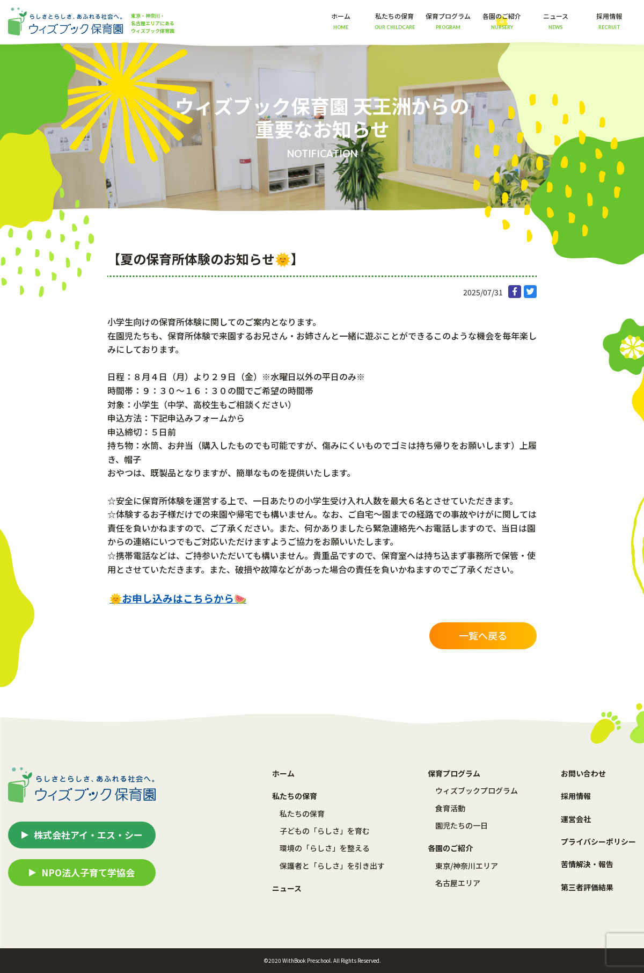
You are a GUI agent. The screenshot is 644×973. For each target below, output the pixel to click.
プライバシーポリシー (598, 841)
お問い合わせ (583, 773)
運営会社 (576, 819)
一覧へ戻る (483, 635)
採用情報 (609, 20)
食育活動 (450, 808)
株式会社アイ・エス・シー (88, 834)
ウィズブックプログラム (476, 790)
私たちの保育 (302, 813)
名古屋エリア (457, 882)
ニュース (555, 20)
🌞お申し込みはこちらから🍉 (177, 598)
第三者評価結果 (587, 887)
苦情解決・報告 (587, 864)
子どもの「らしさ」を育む (325, 830)
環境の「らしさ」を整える (325, 848)
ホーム (340, 20)
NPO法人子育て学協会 (88, 872)
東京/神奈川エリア (466, 865)
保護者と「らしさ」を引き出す (332, 865)
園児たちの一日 (461, 825)
